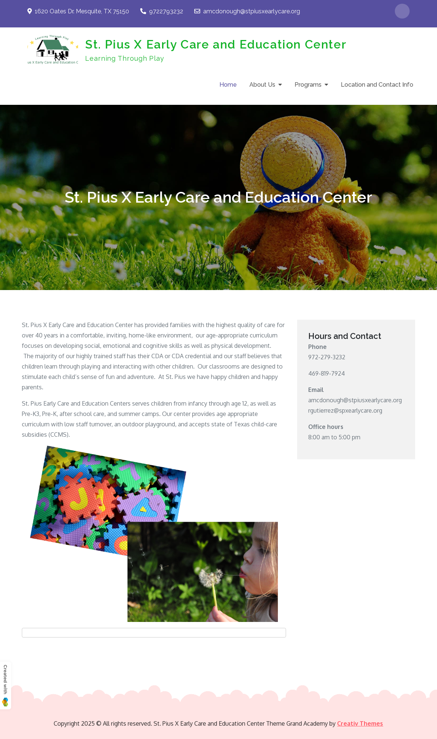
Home (228, 84)
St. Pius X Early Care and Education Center (215, 44)
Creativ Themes (360, 723)
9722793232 (161, 11)
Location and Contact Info (377, 84)
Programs (308, 84)
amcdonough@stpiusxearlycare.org (247, 11)
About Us (262, 84)
